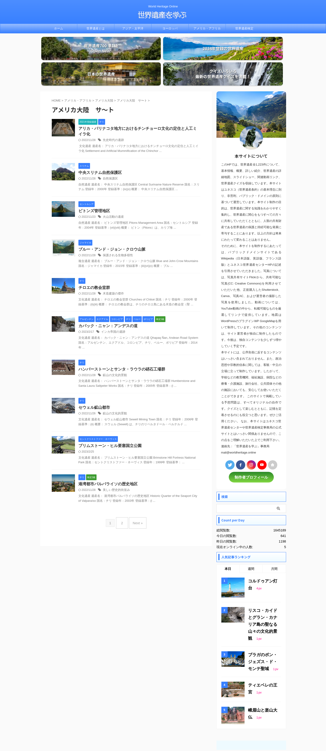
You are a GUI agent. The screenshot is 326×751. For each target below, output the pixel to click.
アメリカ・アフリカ (207, 28)
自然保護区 (110, 157)
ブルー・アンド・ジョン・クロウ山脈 (110, 229)
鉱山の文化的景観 (114, 356)
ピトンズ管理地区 (93, 190)
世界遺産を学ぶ (163, 736)
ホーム (58, 28)
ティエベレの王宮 (262, 651)
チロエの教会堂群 (93, 268)
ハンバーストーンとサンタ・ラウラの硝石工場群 (119, 350)
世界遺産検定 (244, 28)
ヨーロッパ (170, 28)
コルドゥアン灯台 (262, 558)
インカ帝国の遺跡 (112, 312)
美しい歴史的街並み (115, 472)
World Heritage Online (163, 729)
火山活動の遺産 (112, 196)
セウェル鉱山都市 (93, 389)
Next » (137, 503)
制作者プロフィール (251, 455)
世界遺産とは (96, 28)
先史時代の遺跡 (112, 119)
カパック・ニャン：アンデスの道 (106, 306)
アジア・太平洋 (132, 28)
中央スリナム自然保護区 (98, 151)
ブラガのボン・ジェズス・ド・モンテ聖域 (263, 628)
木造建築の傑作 (112, 273)
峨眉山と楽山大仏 (262, 676)
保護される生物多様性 (117, 235)
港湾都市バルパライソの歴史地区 (106, 466)
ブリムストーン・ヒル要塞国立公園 (108, 427)
